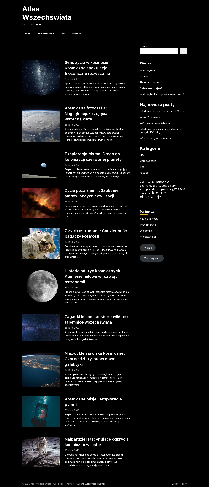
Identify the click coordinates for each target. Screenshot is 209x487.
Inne (63, 33)
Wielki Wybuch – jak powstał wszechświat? (162, 94)
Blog (27, 33)
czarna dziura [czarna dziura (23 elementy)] (148, 185)
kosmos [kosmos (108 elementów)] (160, 192)
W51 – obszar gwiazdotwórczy (156, 123)
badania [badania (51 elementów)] (162, 182)
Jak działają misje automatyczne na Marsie (162, 111)
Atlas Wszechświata (46, 13)
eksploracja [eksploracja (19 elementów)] (164, 189)
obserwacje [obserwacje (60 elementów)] (150, 197)
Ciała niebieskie (45, 33)
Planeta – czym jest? (150, 82)
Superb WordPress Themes (90, 483)
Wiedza (147, 247)
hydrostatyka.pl (148, 236)
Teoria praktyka (148, 224)
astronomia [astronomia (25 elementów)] (147, 182)
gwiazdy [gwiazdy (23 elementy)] (145, 193)
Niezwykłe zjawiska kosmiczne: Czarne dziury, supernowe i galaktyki (95, 359)
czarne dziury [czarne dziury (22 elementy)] (167, 185)
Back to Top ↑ (179, 483)
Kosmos (76, 33)
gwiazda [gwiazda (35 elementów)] (178, 189)
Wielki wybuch (151, 258)
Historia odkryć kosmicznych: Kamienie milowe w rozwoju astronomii (93, 276)
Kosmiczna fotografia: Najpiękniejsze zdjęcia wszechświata (86, 113)
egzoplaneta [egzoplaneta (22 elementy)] (148, 189)
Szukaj (143, 46)
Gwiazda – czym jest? (151, 88)
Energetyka (146, 230)
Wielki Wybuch (147, 70)
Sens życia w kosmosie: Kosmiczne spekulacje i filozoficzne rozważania (87, 68)
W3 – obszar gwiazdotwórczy (155, 138)
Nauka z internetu (149, 218)
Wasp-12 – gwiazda (150, 117)
